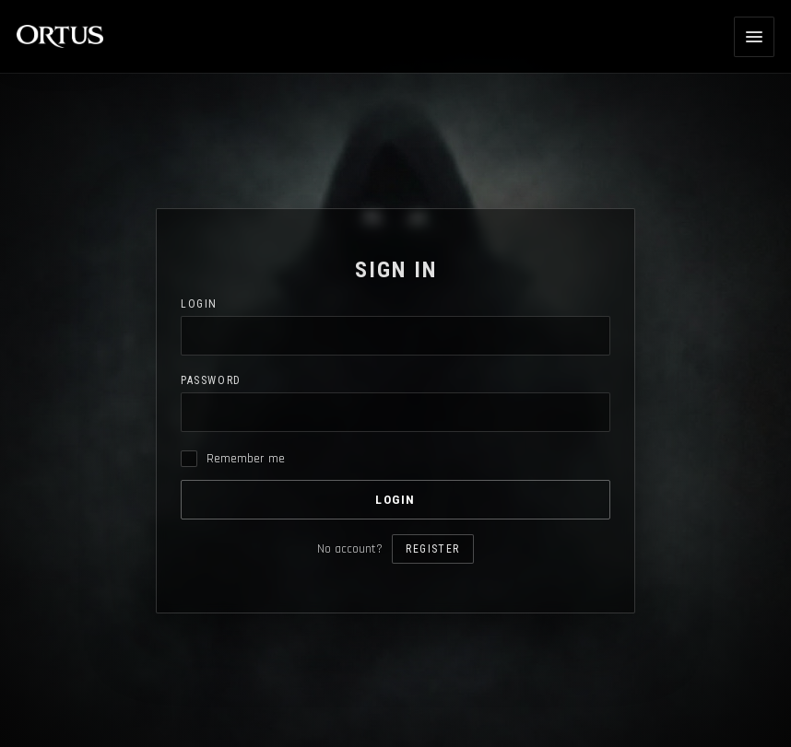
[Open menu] (754, 37)
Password (211, 380)
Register (432, 549)
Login (199, 304)
